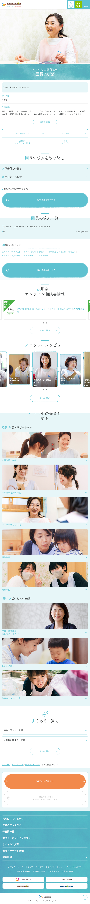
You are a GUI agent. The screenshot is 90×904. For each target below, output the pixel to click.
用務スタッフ (44, 255)
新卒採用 (78, 4)
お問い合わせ (13, 867)
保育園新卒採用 (39, 871)
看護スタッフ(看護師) (11, 255)
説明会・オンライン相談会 (23, 142)
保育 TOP (6, 765)
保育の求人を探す (32, 765)
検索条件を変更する (30, 200)
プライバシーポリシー (55, 867)
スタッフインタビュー (66, 142)
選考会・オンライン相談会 (17, 838)
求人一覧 (66, 133)
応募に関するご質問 (13, 730)
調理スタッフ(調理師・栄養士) (62, 252)
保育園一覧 (8, 831)
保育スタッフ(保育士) (11, 252)
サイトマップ (27, 867)
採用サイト (14, 6)
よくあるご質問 (11, 844)
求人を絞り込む (23, 133)
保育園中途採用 (23, 871)
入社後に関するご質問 (14, 740)
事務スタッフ (29, 255)
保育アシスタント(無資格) (34, 252)
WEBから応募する (45, 781)
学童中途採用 (53, 871)
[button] (31, 369)
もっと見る (45, 330)
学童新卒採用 (67, 871)
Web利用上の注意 (74, 867)
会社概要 (39, 867)
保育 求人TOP (18, 765)
